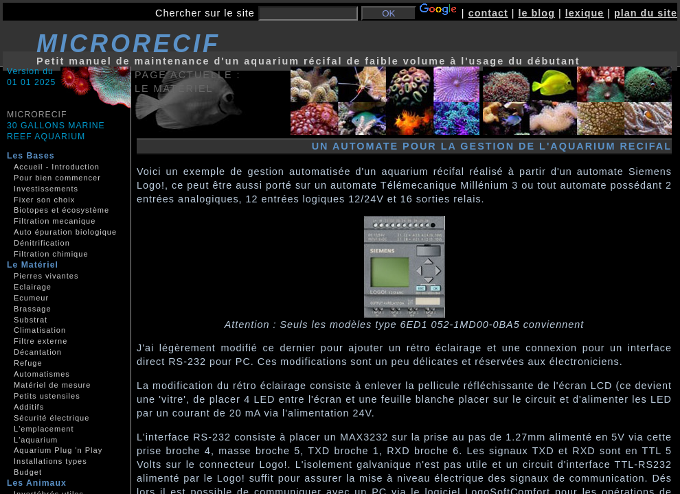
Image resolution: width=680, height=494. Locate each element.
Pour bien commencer (57, 178)
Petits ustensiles (47, 396)
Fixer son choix (44, 200)
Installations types (50, 461)
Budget (28, 472)
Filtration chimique (51, 254)
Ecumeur (31, 298)
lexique (584, 13)
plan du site (645, 13)
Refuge (28, 363)
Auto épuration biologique (65, 232)
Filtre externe (40, 341)
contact (488, 13)
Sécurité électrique (51, 418)
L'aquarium (36, 440)
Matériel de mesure (52, 385)
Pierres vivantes (46, 276)
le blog (537, 13)
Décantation (38, 352)
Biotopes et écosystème (61, 210)
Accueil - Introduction (57, 167)
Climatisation (40, 330)
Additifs (29, 407)
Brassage (33, 309)
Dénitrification (42, 243)
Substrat (30, 320)
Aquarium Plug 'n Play (58, 450)
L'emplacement (43, 429)
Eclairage (33, 287)
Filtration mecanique (54, 221)
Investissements (46, 189)
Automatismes (42, 374)
